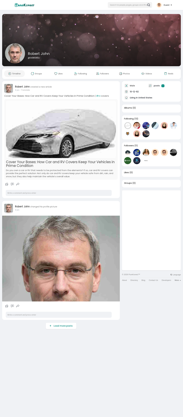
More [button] (178, 280)
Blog (143, 280)
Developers (166, 280)
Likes (126, 172)
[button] (130, 5)
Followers (129, 145)
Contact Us (153, 280)
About (124, 280)
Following (129, 119)
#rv (98, 96)
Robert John (39, 53)
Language (175, 275)
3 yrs (17, 90)
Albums (128, 108)
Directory (134, 280)
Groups (128, 183)
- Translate (25, 90)
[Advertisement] (151, 210)
